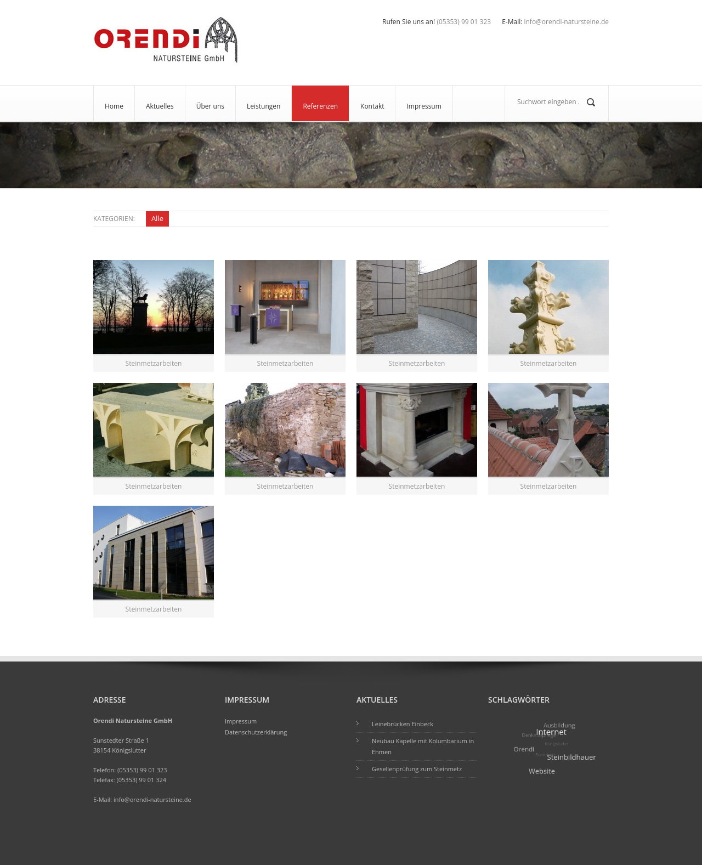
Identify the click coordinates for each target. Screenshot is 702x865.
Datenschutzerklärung (256, 732)
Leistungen (263, 106)
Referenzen (320, 106)
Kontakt (372, 106)
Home (114, 106)
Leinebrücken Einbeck (402, 724)
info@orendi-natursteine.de (152, 799)
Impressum (423, 106)
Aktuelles (160, 106)
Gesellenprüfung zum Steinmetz (417, 769)
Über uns (210, 106)
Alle (157, 218)
